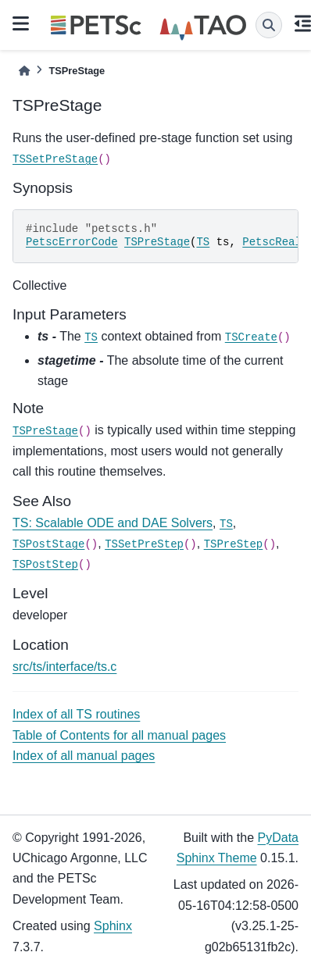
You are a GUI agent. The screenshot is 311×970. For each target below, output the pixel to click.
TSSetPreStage (55, 159)
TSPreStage (157, 242)
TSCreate (251, 337)
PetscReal (272, 242)
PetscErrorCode (72, 242)
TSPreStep (233, 544)
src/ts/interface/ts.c (64, 666)
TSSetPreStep (144, 544)
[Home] (24, 70)
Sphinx (113, 926)
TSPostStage (48, 544)
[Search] (269, 25)
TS (202, 242)
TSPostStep (45, 564)
